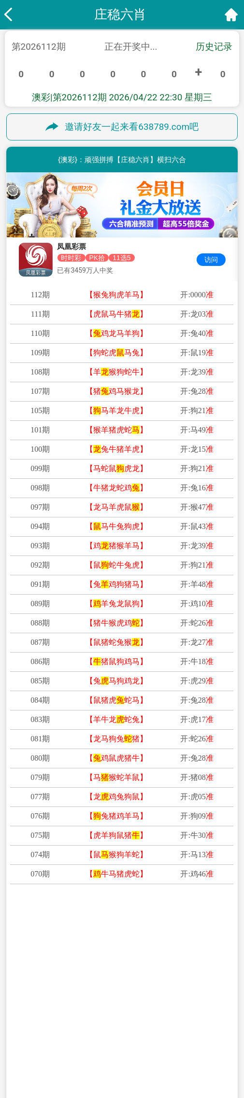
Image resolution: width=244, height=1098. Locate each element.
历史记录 (214, 47)
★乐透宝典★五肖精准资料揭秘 (122, 918)
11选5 (121, 258)
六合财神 (64, 1020)
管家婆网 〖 (180, 1053)
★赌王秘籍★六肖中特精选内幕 (122, 952)
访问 (211, 260)
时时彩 (71, 258)
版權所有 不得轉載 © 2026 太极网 (122, 1085)
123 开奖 (179, 986)
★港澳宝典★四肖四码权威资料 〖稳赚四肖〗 (122, 969)
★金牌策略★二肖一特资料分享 (122, 935)
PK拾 (97, 258)
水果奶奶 (64, 1036)
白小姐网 (64, 986)
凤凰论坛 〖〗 (180, 1020)
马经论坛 (64, 1053)
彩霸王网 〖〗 (180, 1003)
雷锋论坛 (180, 1036)
